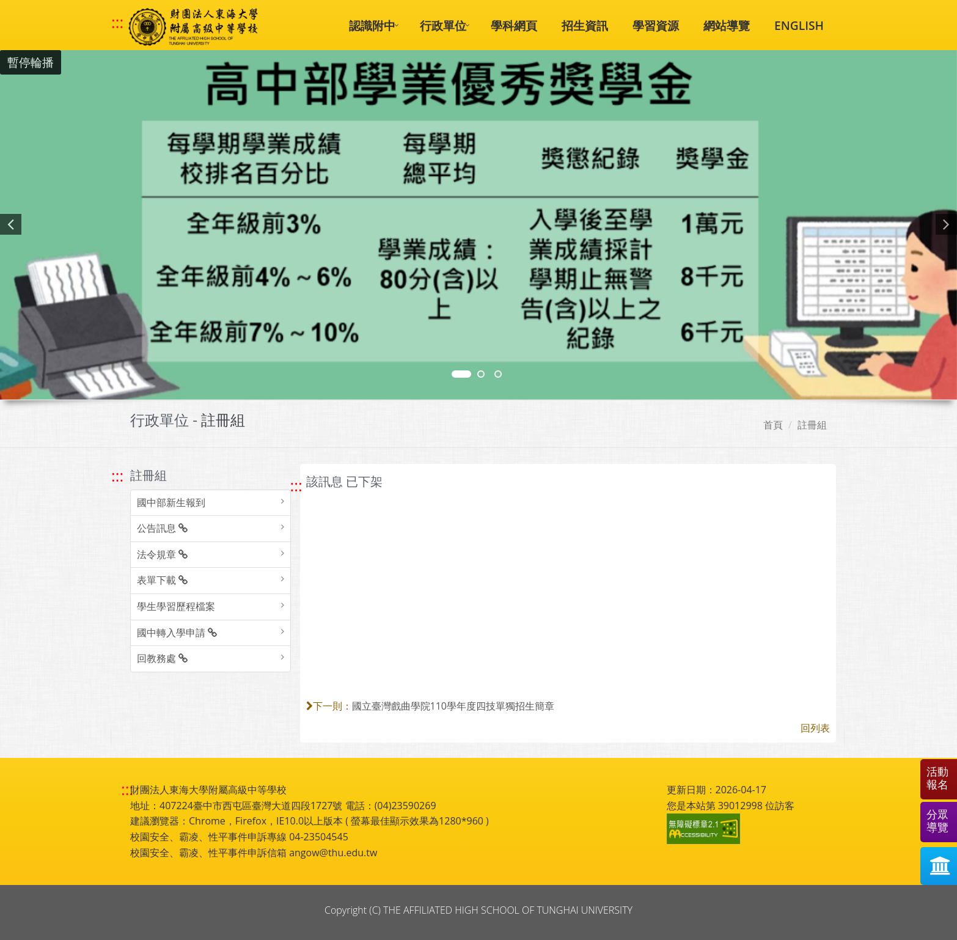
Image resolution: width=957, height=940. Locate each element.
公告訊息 (162, 528)
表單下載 (162, 580)
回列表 (815, 728)
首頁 (773, 424)
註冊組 (812, 424)
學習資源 (655, 25)
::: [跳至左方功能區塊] (117, 476)
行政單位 (443, 25)
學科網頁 (514, 25)
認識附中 (372, 25)
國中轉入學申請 (177, 632)
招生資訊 (585, 25)
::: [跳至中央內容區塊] (296, 485)
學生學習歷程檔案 (176, 606)
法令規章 (162, 554)
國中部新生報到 (171, 502)
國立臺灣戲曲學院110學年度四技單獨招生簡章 (453, 706)
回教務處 (162, 658)
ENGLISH (799, 25)
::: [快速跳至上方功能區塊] (117, 23)
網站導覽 (726, 25)
